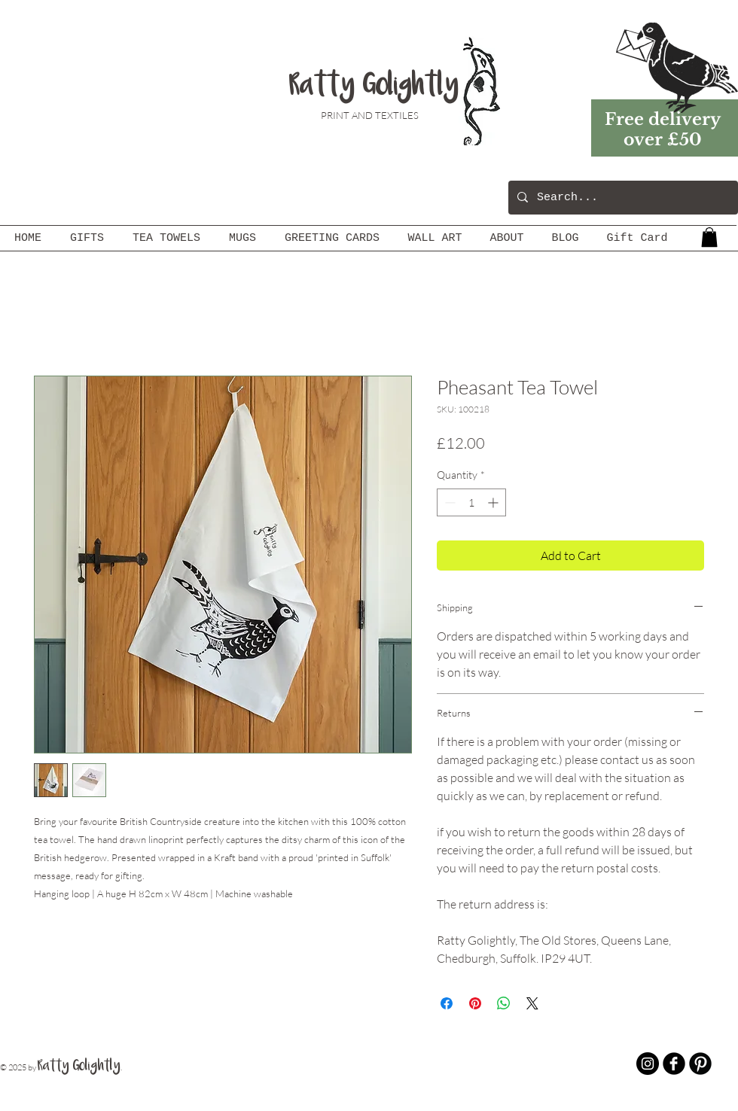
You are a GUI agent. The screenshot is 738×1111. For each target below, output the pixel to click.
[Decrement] (448, 502)
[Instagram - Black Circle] (647, 1063)
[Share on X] (532, 1003)
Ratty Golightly (374, 87)
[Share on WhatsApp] (504, 1003)
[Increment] (494, 502)
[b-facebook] (674, 1063)
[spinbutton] (471, 502)
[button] (709, 237)
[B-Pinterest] (700, 1063)
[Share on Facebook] (447, 1003)
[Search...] (621, 198)
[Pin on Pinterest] (475, 1003)
